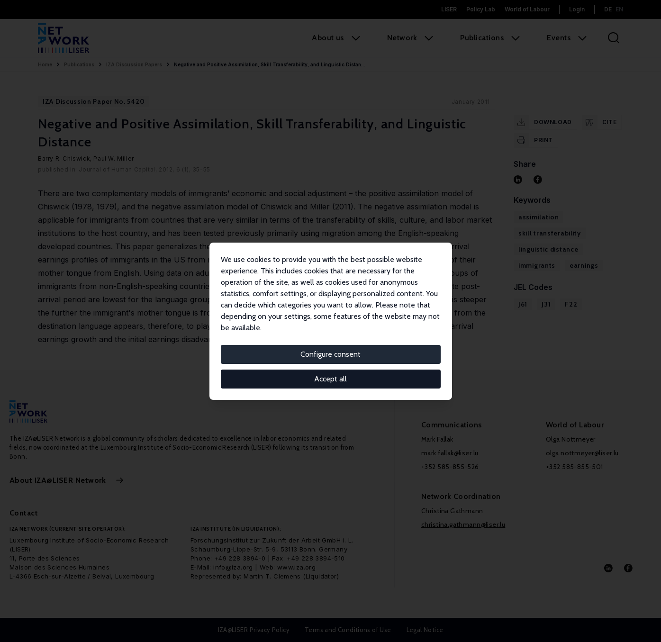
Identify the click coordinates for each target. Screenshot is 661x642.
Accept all (330, 378)
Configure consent (330, 354)
